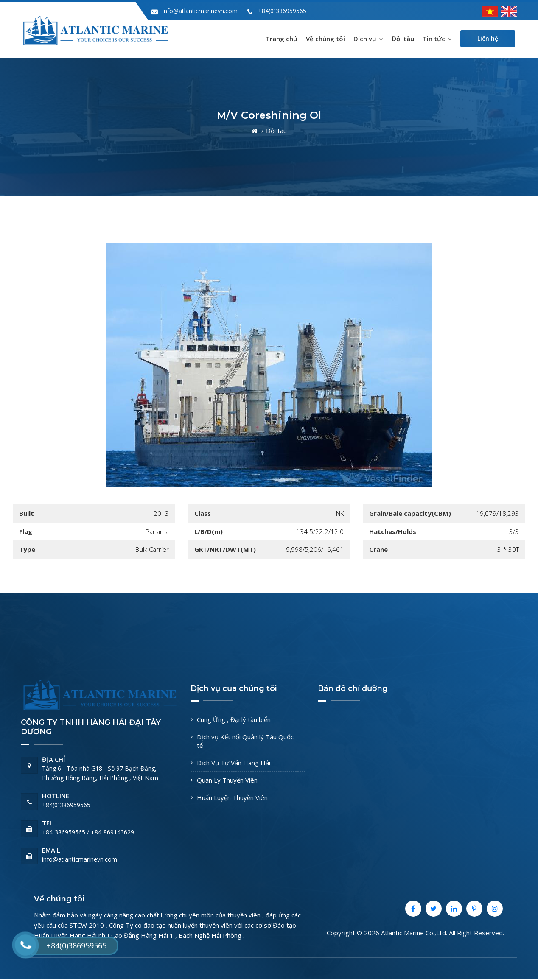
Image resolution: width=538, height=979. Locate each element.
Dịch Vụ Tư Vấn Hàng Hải (233, 762)
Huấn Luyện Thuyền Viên (232, 797)
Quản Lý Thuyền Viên (227, 780)
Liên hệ (487, 38)
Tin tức (437, 38)
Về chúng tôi (325, 38)
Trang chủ (281, 38)
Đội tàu (403, 38)
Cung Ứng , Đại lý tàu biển (234, 719)
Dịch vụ (368, 38)
